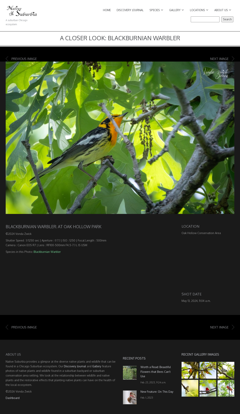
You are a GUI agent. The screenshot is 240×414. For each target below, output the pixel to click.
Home (107, 10)
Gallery (176, 10)
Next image (219, 59)
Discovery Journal (130, 10)
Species (156, 10)
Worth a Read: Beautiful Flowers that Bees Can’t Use (156, 371)
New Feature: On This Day (157, 391)
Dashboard (13, 398)
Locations (199, 10)
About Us (222, 10)
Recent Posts (134, 358)
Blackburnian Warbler (47, 251)
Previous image (24, 59)
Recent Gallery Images (200, 354)
